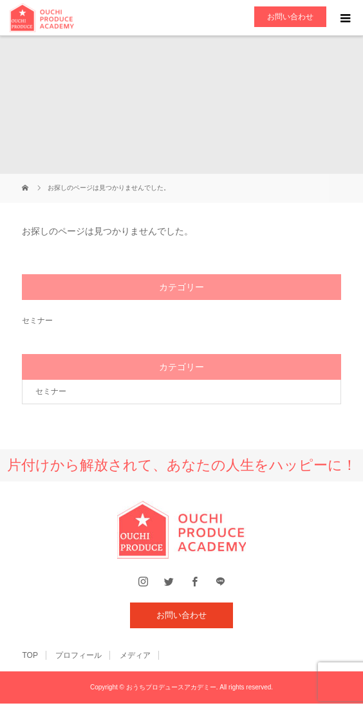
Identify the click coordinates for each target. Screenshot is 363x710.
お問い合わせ (290, 16)
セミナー (37, 320)
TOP (29, 655)
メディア (135, 655)
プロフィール (78, 655)
